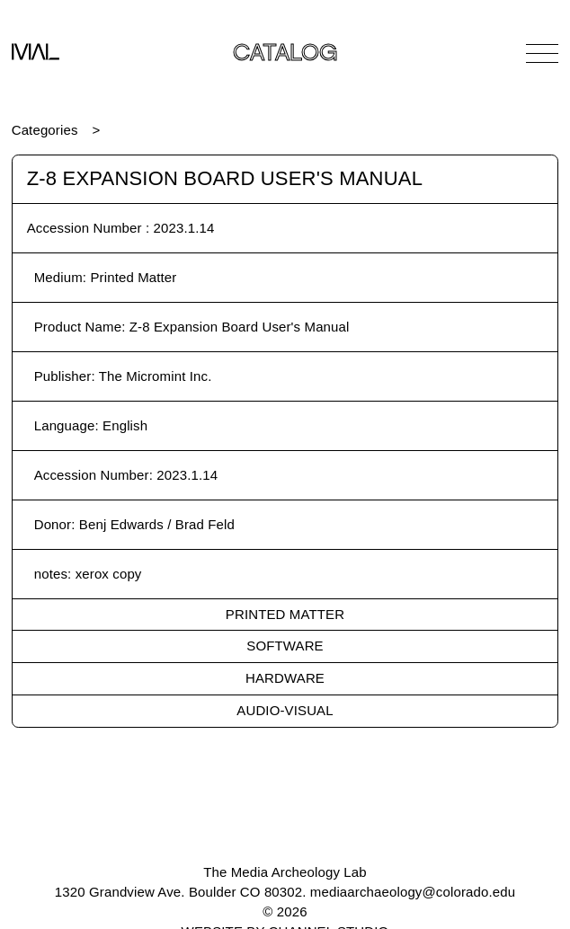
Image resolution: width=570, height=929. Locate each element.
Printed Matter (285, 614)
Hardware (285, 678)
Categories (45, 129)
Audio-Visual (284, 710)
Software (284, 645)
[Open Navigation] (542, 53)
